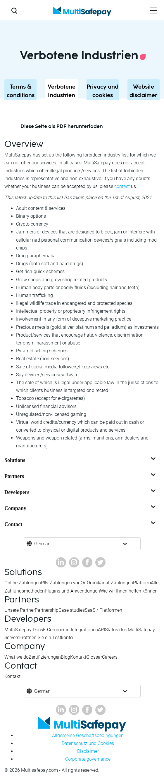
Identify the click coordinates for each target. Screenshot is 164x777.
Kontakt (78, 657)
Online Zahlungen (22, 583)
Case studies (71, 610)
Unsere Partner (19, 610)
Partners (80, 476)
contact (122, 186)
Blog (65, 657)
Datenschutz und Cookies (88, 743)
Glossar (94, 657)
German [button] (42, 543)
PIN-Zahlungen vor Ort (64, 583)
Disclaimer (88, 751)
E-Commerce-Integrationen (70, 629)
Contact (80, 524)
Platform (142, 583)
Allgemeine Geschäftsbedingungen (88, 735)
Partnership (46, 610)
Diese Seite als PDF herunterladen (61, 126)
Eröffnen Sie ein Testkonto (46, 637)
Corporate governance (88, 759)
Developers (80, 492)
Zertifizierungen (45, 657)
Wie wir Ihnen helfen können (129, 591)
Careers (110, 657)
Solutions (80, 460)
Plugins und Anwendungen (72, 591)
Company (80, 508)
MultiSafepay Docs (23, 629)
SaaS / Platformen (103, 610)
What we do (16, 657)
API (101, 629)
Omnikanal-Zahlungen (110, 583)
